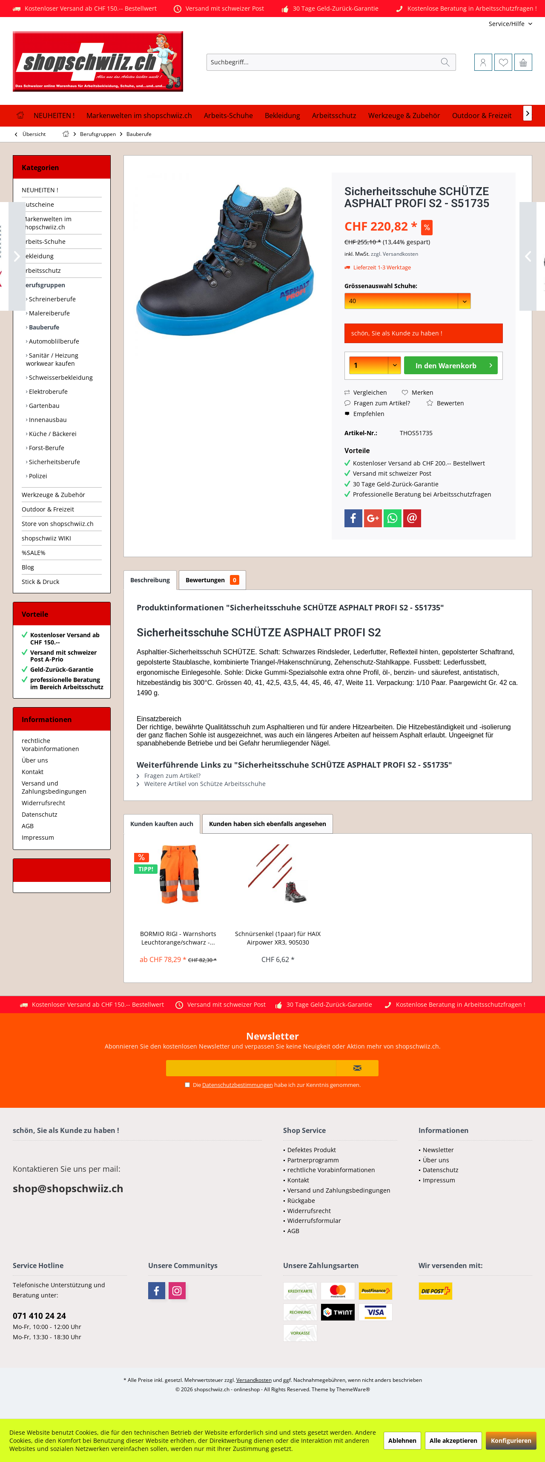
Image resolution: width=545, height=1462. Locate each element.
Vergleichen (365, 392)
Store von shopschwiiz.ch (58, 524)
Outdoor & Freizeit (48, 509)
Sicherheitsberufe (53, 462)
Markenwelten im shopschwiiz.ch (47, 223)
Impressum (38, 837)
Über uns (35, 760)
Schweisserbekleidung (60, 377)
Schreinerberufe (51, 299)
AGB (28, 826)
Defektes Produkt (311, 1150)
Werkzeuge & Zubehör (53, 495)
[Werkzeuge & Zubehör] (404, 116)
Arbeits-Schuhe (44, 241)
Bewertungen (212, 580)
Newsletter (438, 1150)
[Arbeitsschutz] (334, 116)
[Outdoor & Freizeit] (482, 116)
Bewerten (445, 403)
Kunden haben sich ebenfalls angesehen (267, 824)
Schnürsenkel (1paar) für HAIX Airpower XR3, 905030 (278, 938)
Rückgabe (301, 1200)
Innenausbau (47, 420)
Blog (28, 567)
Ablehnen (402, 1440)
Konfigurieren (511, 1440)
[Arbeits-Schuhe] (228, 116)
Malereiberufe (48, 313)
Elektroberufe (47, 391)
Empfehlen (364, 414)
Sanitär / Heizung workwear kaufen (52, 359)
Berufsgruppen (43, 285)
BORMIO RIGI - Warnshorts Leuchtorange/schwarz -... (178, 938)
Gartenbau (43, 406)
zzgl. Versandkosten (394, 253)
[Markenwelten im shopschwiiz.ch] (139, 116)
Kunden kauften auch (161, 824)
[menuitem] (476, 23)
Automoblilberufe (53, 341)
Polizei (37, 476)
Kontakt (32, 772)
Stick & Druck (40, 582)
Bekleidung (38, 256)
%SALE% (34, 553)
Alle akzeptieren (453, 1440)
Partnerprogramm (313, 1160)
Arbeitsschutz (41, 270)
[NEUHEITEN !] (54, 116)
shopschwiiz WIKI (46, 538)
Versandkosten (254, 1380)
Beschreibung (150, 580)
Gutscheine (38, 204)
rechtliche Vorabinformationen (50, 745)
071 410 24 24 (39, 1315)
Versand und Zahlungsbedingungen (54, 787)
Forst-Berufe (45, 448)
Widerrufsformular (314, 1220)
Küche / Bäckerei (52, 434)
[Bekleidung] (282, 116)
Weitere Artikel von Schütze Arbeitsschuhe (201, 784)
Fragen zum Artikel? (377, 403)
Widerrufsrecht (43, 803)
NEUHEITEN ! (40, 190)
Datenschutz (39, 814)
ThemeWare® (353, 1389)
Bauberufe (43, 327)
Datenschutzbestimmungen (237, 1085)
